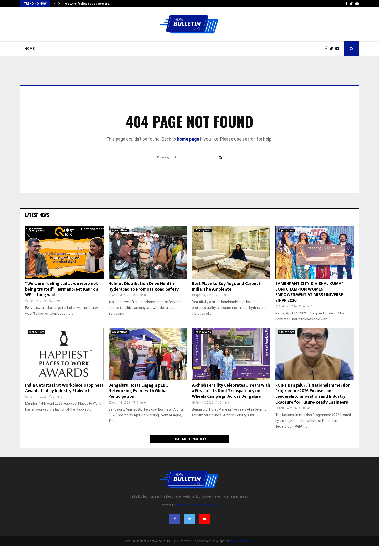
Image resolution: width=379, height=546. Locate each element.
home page (188, 139)
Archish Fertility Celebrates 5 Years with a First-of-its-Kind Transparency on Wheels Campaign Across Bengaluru (231, 391)
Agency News (36, 230)
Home (30, 49)
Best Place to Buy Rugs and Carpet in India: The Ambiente (227, 286)
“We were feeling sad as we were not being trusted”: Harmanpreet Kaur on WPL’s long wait (61, 289)
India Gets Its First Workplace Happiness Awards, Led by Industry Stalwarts (64, 388)
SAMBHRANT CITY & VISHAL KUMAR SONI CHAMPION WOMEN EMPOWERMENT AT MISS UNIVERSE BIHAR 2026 (309, 292)
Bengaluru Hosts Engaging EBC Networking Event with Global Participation (138, 391)
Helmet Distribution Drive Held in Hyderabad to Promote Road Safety (144, 286)
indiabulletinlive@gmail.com (198, 505)
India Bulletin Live (242, 541)
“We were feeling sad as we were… (87, 3)
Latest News (37, 215)
